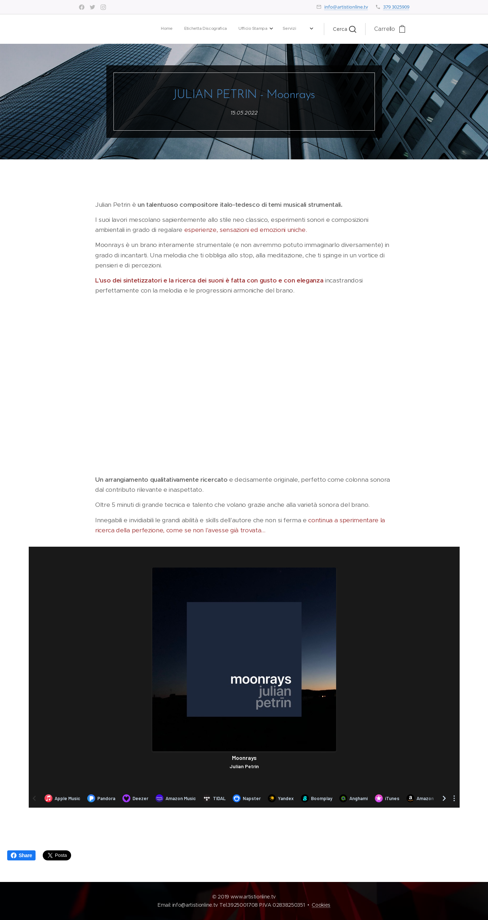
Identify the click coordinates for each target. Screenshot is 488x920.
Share (21, 855)
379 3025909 (396, 7)
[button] (344, 29)
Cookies (321, 905)
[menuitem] (206, 29)
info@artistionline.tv (346, 7)
